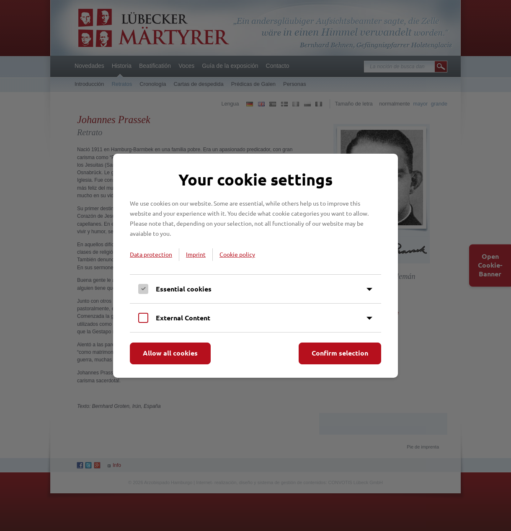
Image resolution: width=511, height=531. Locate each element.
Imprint (196, 254)
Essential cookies (184, 288)
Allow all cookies (170, 352)
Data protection (151, 254)
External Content (183, 317)
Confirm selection (340, 352)
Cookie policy (237, 254)
